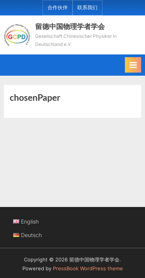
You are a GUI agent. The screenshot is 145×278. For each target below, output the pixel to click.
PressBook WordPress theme (88, 268)
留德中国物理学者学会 (70, 26)
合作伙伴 (58, 7)
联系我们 (87, 7)
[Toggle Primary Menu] (133, 65)
